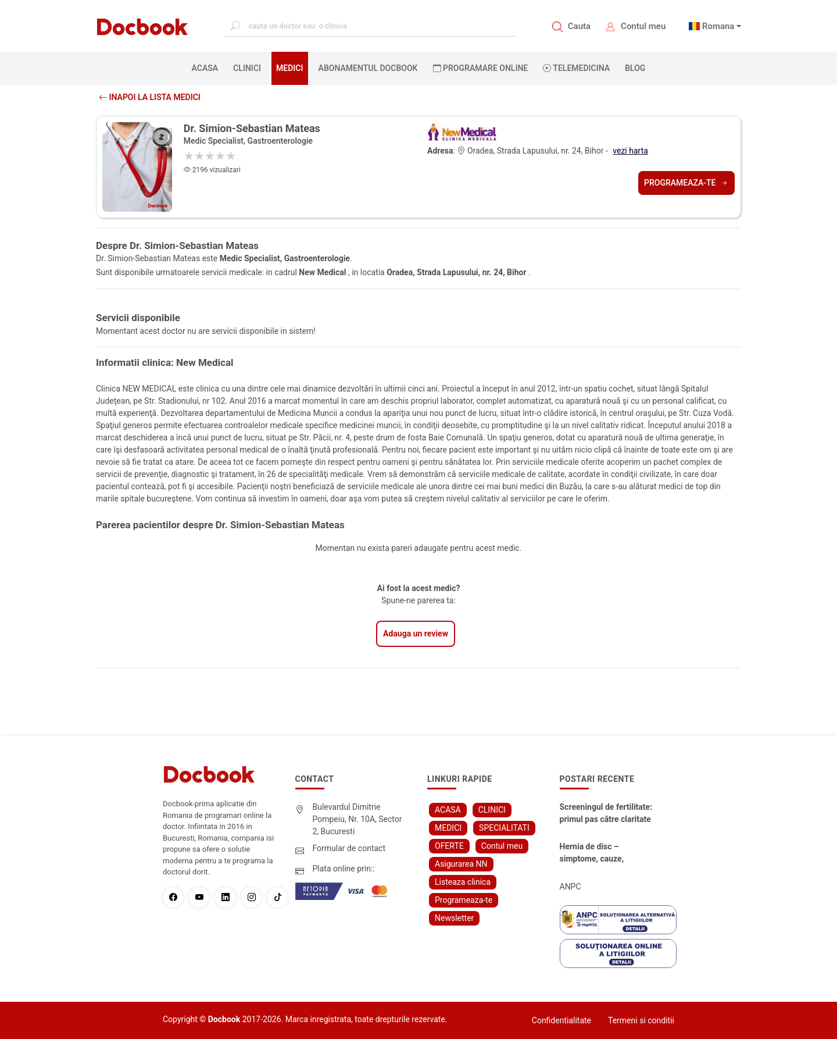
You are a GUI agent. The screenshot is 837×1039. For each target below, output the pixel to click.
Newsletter (454, 918)
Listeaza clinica (463, 882)
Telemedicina (576, 68)
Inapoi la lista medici (150, 97)
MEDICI (289, 68)
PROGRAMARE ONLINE (480, 68)
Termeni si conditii (641, 1020)
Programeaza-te (686, 182)
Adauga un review (415, 633)
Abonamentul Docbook (368, 68)
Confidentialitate (561, 1020)
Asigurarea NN (461, 864)
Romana (718, 26)
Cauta (579, 26)
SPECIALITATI (504, 827)
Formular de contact (349, 848)
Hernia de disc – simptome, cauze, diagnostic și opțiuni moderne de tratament (600, 853)
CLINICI (247, 68)
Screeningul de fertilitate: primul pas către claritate (606, 813)
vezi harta (630, 150)
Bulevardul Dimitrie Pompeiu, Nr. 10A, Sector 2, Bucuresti (357, 819)
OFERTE (449, 846)
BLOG (635, 68)
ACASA (207, 67)
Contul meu (643, 26)
